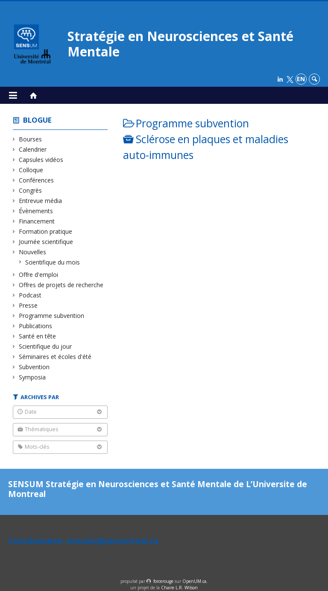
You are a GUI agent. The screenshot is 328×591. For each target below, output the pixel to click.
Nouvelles (32, 252)
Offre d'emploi (38, 275)
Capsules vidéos (41, 160)
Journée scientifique (46, 242)
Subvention (34, 367)
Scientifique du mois (53, 262)
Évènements (36, 211)
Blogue (37, 120)
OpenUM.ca (194, 581)
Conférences (36, 180)
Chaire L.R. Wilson (179, 588)
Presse (28, 305)
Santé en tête (37, 336)
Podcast (30, 295)
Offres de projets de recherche (61, 285)
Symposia (32, 377)
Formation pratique (45, 231)
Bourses (30, 139)
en (301, 79)
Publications (35, 326)
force (163, 581)
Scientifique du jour (45, 346)
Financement (37, 221)
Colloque (31, 170)
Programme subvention (51, 316)
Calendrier (33, 149)
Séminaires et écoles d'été (55, 357)
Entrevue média (40, 201)
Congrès (30, 190)
